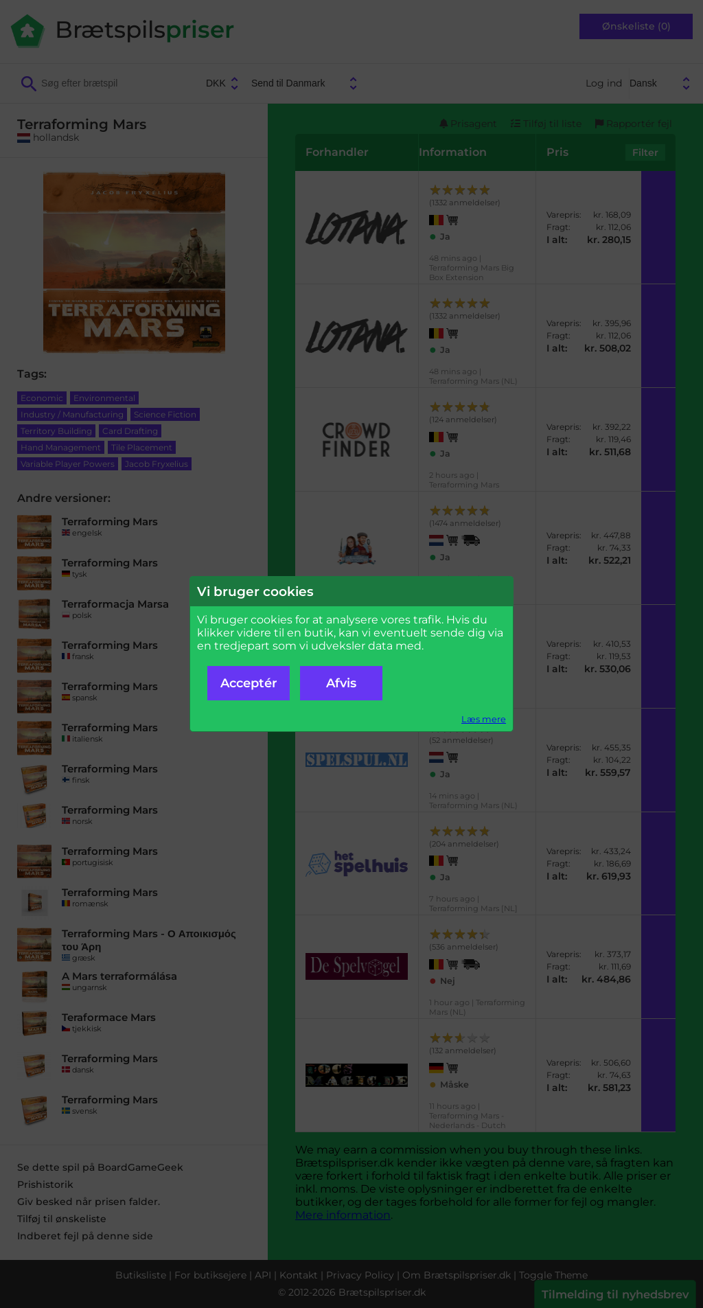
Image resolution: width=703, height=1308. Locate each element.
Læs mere (483, 719)
